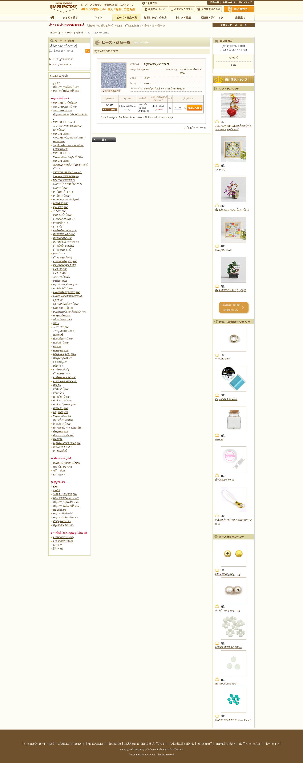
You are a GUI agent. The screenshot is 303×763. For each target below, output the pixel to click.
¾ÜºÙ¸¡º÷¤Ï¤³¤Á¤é (63, 59)
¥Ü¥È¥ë (219, 439)
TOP (52, 17)
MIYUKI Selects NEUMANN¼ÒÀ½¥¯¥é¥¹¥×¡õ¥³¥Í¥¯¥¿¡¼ (70, 165)
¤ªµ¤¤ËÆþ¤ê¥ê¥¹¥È (182, 9)
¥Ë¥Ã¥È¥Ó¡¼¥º (61, 342)
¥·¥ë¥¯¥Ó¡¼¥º (60, 269)
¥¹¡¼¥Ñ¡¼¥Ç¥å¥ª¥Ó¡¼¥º (65, 284)
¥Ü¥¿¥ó (57, 385)
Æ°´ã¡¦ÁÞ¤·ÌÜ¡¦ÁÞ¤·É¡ (64, 331)
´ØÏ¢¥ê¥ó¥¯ (204, 743)
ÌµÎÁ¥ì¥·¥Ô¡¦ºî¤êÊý (155, 17)
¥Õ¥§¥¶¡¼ (58, 366)
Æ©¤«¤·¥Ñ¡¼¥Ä (61, 277)
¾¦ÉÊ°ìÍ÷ (214, 3)
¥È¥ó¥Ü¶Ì (58, 335)
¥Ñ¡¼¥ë (57, 346)
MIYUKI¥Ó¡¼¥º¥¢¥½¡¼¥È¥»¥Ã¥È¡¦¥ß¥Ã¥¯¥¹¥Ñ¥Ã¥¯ (70, 114)
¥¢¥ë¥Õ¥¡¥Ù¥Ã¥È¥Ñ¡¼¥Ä (66, 199)
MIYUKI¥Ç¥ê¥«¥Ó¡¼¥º (65, 106)
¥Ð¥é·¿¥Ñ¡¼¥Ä (60, 350)
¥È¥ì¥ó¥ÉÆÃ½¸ (183, 17)
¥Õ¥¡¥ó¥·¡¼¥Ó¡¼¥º (62, 358)
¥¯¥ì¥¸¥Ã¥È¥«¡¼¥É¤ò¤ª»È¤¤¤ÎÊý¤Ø (145, 25)
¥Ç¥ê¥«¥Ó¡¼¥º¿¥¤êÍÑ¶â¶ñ (66, 463)
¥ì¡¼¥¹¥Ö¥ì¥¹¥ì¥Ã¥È (63, 435)
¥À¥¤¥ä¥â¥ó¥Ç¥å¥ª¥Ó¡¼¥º (66, 292)
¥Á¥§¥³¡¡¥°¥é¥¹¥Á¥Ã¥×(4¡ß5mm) (233, 720)
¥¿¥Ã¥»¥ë (58, 300)
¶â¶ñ (55, 486)
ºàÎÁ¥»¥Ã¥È (59, 470)
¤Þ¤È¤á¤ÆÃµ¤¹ (70, 17)
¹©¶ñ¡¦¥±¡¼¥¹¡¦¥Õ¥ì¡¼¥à (65, 494)
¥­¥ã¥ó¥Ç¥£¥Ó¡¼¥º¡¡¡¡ (226, 683)
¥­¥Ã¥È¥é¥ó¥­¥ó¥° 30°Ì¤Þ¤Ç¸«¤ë (230, 307)
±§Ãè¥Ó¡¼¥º (59, 211)
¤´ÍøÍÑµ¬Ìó (114, 743)
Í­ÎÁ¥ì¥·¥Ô (58, 549)
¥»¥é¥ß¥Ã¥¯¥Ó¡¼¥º (63, 288)
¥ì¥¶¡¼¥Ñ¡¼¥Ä (60, 431)
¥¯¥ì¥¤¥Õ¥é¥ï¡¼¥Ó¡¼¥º (65, 261)
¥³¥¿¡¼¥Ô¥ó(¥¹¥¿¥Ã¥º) (64, 265)
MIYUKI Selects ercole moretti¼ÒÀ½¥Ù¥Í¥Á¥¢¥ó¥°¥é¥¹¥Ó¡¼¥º (67, 126)
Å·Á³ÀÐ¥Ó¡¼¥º (61, 327)
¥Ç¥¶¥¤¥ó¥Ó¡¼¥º (61, 315)
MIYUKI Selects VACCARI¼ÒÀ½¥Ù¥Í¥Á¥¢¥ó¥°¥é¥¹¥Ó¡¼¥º (69, 138)
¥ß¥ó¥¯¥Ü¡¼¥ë (60, 408)
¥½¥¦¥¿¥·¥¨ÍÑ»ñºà (62, 521)
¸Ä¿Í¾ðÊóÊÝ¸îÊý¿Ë (181, 743)
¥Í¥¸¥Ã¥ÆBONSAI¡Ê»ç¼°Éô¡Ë (232, 209)
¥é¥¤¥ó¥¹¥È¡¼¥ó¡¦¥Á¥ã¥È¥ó (67, 427)
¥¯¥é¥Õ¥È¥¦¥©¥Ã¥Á (63, 246)
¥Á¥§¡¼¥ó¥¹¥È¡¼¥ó (63, 307)
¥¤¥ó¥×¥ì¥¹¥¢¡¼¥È (62, 447)
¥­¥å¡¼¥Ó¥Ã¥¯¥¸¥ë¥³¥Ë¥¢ (66, 242)
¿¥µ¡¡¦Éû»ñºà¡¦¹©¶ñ (62, 467)
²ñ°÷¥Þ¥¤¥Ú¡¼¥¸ (155, 9)
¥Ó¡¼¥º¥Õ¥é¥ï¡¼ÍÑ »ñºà (65, 517)
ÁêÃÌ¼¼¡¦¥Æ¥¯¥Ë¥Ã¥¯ (212, 17)
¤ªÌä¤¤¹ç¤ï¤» (229, 3)
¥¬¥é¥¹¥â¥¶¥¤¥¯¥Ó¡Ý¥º (65, 230)
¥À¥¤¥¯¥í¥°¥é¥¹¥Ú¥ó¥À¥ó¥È (67, 296)
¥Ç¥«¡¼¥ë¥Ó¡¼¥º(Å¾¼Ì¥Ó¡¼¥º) (69, 311)
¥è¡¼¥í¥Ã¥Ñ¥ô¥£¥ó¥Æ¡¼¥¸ (67, 443)
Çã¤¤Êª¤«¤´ (239, 9)
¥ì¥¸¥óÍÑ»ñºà (59, 510)
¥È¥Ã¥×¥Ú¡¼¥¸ (56, 32)
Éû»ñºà (56, 490)
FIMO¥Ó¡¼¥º (59, 362)
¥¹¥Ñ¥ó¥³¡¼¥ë (60, 281)
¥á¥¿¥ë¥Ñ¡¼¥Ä (60, 412)
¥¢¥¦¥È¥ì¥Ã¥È (60, 451)
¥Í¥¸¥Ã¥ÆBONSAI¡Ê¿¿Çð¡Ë (230, 290)
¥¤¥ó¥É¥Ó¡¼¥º (60, 203)
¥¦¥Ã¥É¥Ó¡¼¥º (60, 207)
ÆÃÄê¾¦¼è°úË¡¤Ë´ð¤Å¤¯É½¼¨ (144, 743)
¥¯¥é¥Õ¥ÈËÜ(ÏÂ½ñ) (63, 537)
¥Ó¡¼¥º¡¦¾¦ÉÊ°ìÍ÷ (127, 17)
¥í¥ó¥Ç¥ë (57, 439)
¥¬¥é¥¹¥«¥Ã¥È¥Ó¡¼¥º (64, 219)
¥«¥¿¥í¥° (57, 545)
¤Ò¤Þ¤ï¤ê (220, 169)
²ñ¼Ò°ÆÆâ (95, 743)
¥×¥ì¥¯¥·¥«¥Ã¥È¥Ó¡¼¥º (65, 381)
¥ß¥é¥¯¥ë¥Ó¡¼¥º (61, 396)
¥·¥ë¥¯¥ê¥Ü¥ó (60, 273)
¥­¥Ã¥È (98, 17)
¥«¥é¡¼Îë (57, 226)
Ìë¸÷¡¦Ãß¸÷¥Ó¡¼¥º (62, 424)
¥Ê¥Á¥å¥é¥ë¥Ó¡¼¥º (63, 338)
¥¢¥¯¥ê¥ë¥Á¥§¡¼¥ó (63, 191)
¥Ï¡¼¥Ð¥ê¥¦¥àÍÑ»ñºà (63, 525)
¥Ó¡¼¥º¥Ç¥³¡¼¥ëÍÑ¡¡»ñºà (65, 502)
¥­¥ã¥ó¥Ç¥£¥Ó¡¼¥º (62, 238)
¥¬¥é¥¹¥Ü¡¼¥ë (60, 222)
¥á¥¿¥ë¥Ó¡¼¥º (60, 474)
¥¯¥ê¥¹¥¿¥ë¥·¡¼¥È (62, 250)
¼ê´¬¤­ (56, 323)
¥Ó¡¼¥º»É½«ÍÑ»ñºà (63, 513)
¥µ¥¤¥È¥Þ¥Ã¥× (245, 3)
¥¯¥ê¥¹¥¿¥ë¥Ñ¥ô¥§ (62, 257)
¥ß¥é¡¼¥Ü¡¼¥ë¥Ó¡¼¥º (64, 404)
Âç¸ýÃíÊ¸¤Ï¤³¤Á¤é (209, 9)
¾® (236, 25)
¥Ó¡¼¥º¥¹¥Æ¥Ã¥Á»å (226, 399)
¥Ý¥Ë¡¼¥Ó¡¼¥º (61, 389)
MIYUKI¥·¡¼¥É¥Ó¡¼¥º (65, 103)
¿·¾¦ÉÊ (56, 83)
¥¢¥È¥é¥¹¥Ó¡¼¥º (61, 195)
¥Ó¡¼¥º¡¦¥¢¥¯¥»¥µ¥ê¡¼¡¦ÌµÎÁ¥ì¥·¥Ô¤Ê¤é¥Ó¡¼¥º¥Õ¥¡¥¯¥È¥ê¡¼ (151, 749)
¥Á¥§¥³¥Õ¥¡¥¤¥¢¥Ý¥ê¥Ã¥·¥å (67, 184)
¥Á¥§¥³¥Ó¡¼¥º (60, 188)
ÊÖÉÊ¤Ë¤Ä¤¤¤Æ (196, 128)
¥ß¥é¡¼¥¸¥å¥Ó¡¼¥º (62, 400)
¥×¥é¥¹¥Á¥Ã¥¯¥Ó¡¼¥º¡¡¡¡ (229, 647)
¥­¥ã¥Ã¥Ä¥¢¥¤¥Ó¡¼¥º (64, 234)
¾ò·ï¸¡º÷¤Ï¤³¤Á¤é (62, 64)
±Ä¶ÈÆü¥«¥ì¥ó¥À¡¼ (71, 743)
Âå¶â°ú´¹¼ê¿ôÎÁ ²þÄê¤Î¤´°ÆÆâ (104, 25)
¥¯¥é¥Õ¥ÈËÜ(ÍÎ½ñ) (63, 541)
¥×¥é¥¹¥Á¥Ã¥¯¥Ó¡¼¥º (64, 377)
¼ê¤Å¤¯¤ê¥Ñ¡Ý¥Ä (62, 319)
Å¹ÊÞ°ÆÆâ (240, 17)
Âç (245, 25)
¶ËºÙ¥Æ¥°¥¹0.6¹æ (224, 479)
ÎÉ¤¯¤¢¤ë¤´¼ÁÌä (249, 743)
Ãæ (241, 25)
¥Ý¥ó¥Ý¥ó (58, 393)
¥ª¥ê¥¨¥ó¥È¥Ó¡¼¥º (62, 215)
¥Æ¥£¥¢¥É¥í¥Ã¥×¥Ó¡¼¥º (66, 304)
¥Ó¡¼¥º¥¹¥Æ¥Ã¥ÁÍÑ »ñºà (66, 87)
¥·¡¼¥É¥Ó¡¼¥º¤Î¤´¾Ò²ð (39, 743)
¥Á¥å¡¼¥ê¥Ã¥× (223, 250)
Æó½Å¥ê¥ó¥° (222, 359)
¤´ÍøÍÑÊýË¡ (150, 3)
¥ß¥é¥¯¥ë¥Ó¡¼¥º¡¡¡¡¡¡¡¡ (227, 574)
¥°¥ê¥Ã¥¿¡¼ (59, 253)
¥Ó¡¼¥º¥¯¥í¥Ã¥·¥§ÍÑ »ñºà (66, 90)
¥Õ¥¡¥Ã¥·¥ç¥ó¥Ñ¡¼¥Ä (64, 354)
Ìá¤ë (104, 139)
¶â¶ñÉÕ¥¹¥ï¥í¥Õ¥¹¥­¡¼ (64, 180)
